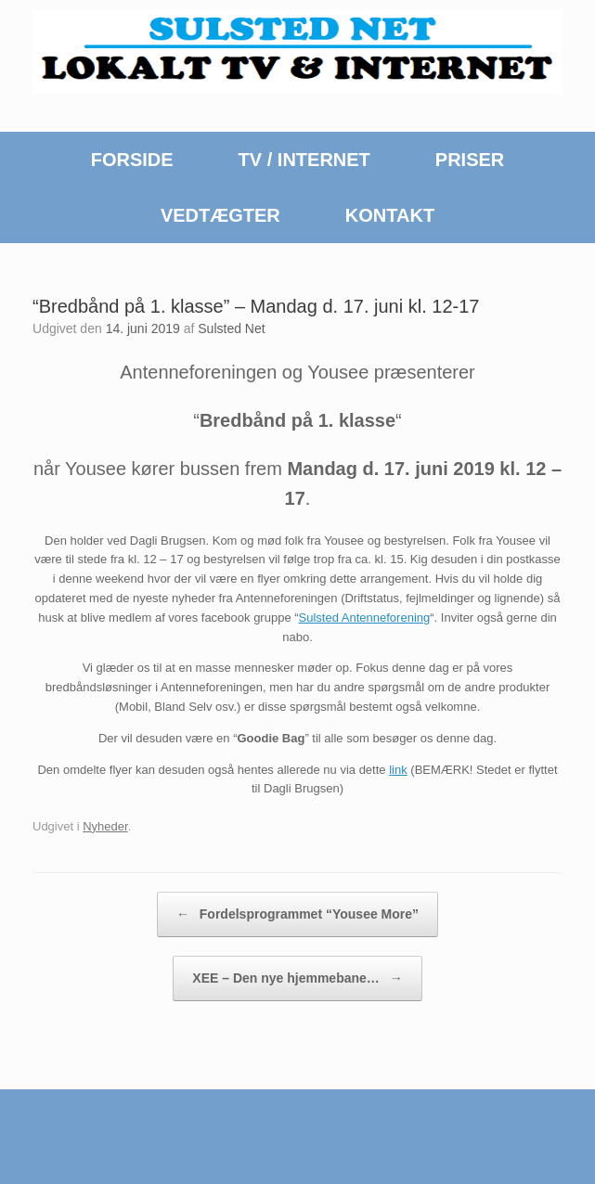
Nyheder (105, 826)
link (398, 770)
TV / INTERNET (304, 159)
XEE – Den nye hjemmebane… (297, 978)
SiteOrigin (291, 1147)
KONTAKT (389, 215)
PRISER (469, 159)
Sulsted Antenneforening (365, 617)
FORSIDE (132, 159)
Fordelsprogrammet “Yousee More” (297, 914)
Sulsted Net (231, 328)
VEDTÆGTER (220, 215)
